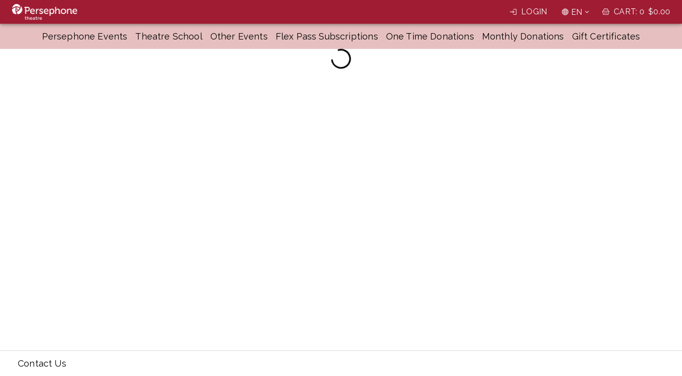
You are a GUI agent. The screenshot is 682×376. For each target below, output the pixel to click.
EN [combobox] (576, 12)
